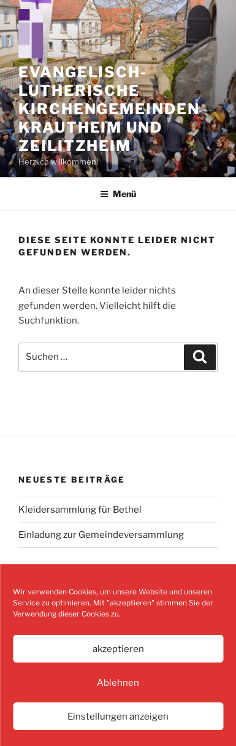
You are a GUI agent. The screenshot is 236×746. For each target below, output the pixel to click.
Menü (118, 193)
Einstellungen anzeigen (118, 716)
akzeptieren (118, 649)
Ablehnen (118, 682)
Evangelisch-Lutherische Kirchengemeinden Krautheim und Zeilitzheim (109, 109)
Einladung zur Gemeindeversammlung (101, 534)
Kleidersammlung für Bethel (80, 509)
